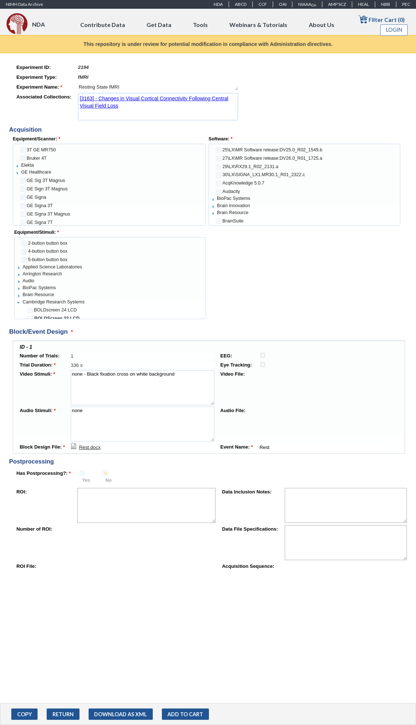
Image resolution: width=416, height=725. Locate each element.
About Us (321, 24)
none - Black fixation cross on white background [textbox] (142, 387)
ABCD (240, 4)
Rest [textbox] (326, 447)
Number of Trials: (39, 355)
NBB (385, 4)
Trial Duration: (38, 365)
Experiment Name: (39, 87)
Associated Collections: (43, 97)
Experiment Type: (36, 77)
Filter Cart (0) (381, 19)
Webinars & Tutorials (258, 24)
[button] (24, 714)
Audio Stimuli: (38, 410)
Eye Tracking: (236, 365)
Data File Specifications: (250, 529)
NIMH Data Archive (24, 4)
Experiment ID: (33, 67)
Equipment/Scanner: (36, 138)
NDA (218, 4)
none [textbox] (142, 424)
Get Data (159, 24)
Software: (221, 138)
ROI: (21, 492)
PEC (406, 4)
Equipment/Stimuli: (36, 232)
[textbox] (158, 67)
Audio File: (232, 410)
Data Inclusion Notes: (247, 492)
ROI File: (26, 566)
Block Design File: (42, 447)
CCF (262, 4)
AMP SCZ (337, 4)
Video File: (232, 374)
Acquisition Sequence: (248, 566)
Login (394, 30)
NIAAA (307, 4)
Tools (200, 24)
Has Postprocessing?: (43, 473)
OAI (283, 4)
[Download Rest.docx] (86, 447)
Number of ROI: (34, 529)
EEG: (226, 355)
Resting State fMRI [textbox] (158, 87)
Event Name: (236, 447)
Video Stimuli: (37, 374)
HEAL (363, 4)
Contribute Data (102, 24)
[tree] (109, 185)
